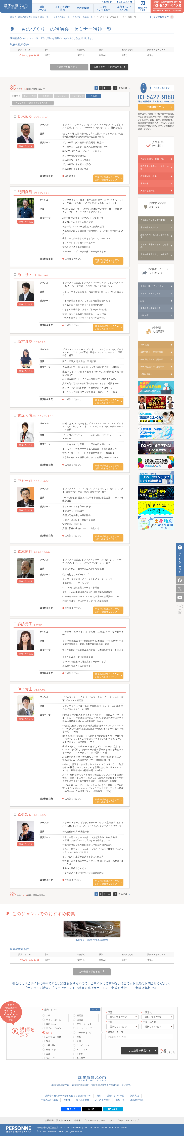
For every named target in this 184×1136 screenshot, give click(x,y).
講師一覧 (44, 17)
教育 (48, 1041)
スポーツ (50, 1058)
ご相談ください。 (73, 259)
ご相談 (67, 1100)
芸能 (48, 1054)
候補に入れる (24, 146)
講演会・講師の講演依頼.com (23, 17)
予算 (110, 1012)
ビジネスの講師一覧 (61, 17)
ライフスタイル (53, 1020)
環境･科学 (51, 1049)
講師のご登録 (137, 1100)
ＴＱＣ (80, 1054)
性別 (110, 1022)
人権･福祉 (51, 1045)
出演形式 (147, 1012)
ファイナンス (83, 1045)
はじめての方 (82, 1100)
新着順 (46, 96)
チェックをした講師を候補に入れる (31, 103)
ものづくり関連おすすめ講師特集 (92, 940)
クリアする (95, 1009)
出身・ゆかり (149, 1022)
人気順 (94, 96)
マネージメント (84, 1024)
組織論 (80, 1020)
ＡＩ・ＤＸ (82, 1049)
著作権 (77, 1120)
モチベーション (53, 1028)
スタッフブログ (115, 1120)
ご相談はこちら (155, 106)
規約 (99, 1095)
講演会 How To (63, 1120)
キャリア (81, 1058)
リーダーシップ (84, 1028)
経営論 (80, 1015)
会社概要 (49, 1120)
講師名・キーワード (117, 1032)
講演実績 (134, 1095)
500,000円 (70, 176)
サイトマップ (132, 1120)
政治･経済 (51, 1024)
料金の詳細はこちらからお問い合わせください (107, 178)
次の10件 (122, 88)
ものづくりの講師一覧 (83, 17)
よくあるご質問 (123, 2)
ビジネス (50, 1032)
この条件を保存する (66, 67)
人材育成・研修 (53, 1037)
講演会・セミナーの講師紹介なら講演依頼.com (68, 1095)
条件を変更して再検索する (108, 67)
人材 (79, 1041)
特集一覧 (120, 1100)
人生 (48, 1015)
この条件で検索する (139, 1050)
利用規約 (105, 2)
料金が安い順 (78, 96)
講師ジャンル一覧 (115, 1095)
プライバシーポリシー (94, 1120)
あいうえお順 (30, 96)
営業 (79, 1037)
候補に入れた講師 (49, 1100)
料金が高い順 (62, 96)
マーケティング (84, 1032)
